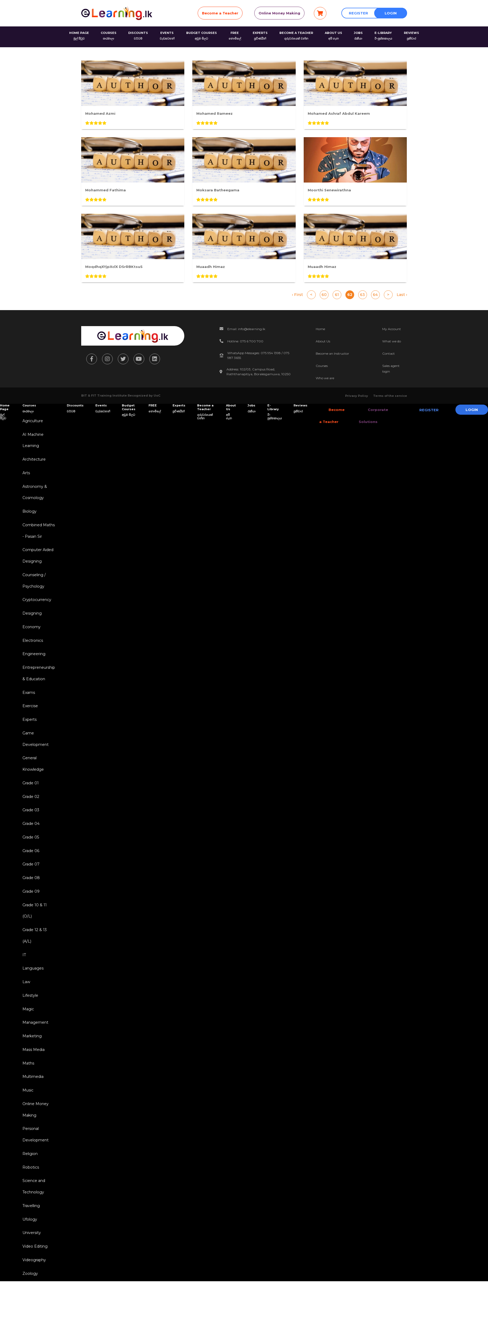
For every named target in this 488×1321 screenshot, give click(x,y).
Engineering (32, 665)
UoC (157, 395)
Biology (28, 515)
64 (375, 294)
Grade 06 (29, 870)
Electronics (31, 650)
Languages (31, 993)
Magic (27, 1036)
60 (324, 294)
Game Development (34, 753)
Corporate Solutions (368, 416)
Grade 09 (29, 913)
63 (362, 294)
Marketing (31, 1064)
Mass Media (32, 1078)
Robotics (29, 1201)
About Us (323, 341)
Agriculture (31, 421)
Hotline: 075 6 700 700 (245, 341)
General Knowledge (32, 780)
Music (26, 1121)
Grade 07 (29, 885)
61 (337, 294)
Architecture (33, 461)
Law (25, 1008)
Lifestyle (29, 1022)
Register (358, 13)
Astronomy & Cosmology (33, 495)
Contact (388, 353)
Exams (27, 705)
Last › (402, 294)
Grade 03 (29, 828)
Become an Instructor (332, 353)
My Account (391, 329)
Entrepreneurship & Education (37, 685)
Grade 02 (29, 814)
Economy (30, 636)
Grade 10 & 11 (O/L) (33, 933)
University (30, 1270)
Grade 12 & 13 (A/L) (33, 959)
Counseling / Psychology (33, 588)
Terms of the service (390, 396)
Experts (28, 733)
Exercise (29, 719)
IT (23, 979)
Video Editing (33, 1284)
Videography (33, 1298)
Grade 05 (29, 856)
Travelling (30, 1242)
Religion (29, 1187)
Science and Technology (32, 1221)
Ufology (28, 1256)
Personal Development (34, 1167)
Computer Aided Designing (36, 562)
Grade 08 (30, 899)
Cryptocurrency (35, 608)
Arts (25, 475)
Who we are (325, 378)
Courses (322, 366)
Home (320, 329)
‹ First (297, 294)
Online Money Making (279, 13)
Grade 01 (29, 800)
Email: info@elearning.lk (246, 329)
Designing (31, 622)
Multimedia (31, 1107)
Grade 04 (29, 842)
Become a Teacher (220, 13)
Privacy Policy (356, 396)
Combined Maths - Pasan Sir (37, 536)
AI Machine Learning (31, 441)
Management (34, 1050)
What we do (391, 341)
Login (391, 13)
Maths (27, 1092)
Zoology (29, 1312)
